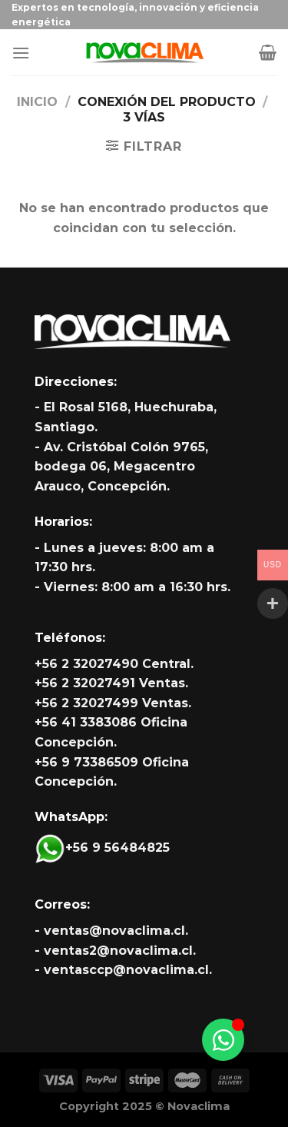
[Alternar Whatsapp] (223, 1040)
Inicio (37, 102)
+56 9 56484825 (102, 847)
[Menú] (21, 52)
